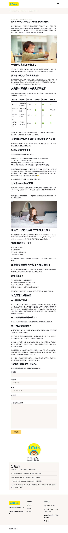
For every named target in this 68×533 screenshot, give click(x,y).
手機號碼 (34, 382)
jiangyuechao (16, 19)
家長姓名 (34, 374)
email (34, 390)
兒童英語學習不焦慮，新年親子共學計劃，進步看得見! (26, 473)
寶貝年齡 (34, 397)
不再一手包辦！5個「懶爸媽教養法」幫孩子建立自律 (26, 477)
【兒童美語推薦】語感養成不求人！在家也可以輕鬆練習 (26, 481)
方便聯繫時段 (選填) (34, 415)
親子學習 (15, 11)
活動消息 (28, 508)
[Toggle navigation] (58, 3)
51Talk (10, 11)
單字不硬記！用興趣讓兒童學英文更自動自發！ (24, 470)
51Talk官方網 (48, 515)
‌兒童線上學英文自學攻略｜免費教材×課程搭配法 (30, 22)
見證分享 (28, 505)
